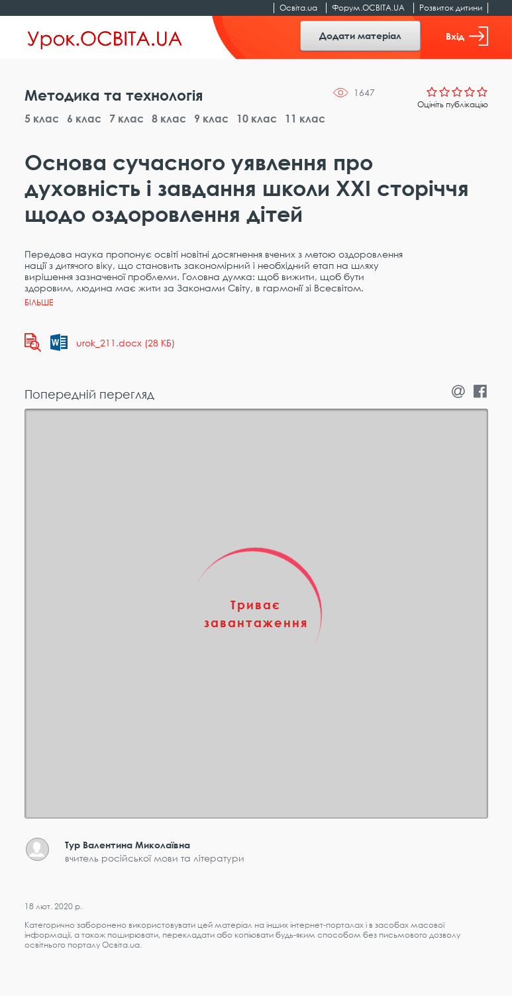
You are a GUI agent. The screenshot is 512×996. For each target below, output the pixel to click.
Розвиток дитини (450, 8)
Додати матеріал (360, 35)
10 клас (256, 118)
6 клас (84, 118)
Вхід (467, 36)
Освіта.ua (298, 8)
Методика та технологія (114, 95)
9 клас (211, 118)
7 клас (126, 118)
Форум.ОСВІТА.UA (368, 8)
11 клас (305, 118)
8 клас (169, 118)
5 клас (42, 118)
